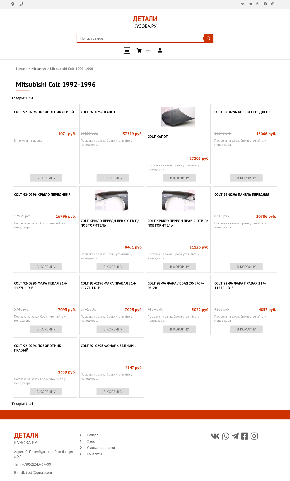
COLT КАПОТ (157, 136)
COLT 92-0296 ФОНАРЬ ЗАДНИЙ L (109, 345)
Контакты (94, 454)
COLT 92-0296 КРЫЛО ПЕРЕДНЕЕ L (242, 112)
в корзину (46, 178)
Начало (22, 68)
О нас (91, 441)
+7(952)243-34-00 (36, 464)
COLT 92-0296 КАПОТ (98, 112)
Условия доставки (101, 447)
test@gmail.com (39, 472)
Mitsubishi (38, 68)
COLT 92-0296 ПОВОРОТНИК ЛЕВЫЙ (44, 112)
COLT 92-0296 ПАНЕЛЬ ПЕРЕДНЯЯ (241, 194)
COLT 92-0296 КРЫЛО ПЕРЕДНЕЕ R (42, 194)
